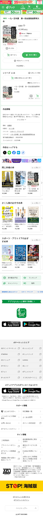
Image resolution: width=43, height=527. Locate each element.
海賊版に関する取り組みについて (8, 459)
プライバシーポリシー (8, 446)
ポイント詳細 (23, 36)
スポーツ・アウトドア (17, 131)
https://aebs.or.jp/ (20, 477)
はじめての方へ (8, 411)
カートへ (13, 55)
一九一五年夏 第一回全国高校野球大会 (27, 88)
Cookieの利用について (30, 452)
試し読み (11, 48)
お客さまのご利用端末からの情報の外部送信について (30, 459)
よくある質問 (27, 417)
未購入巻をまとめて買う (23, 78)
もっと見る (35, 167)
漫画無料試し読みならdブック (9, 291)
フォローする (24, 25)
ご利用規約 (5, 440)
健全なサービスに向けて (30, 446)
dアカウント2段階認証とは (8, 452)
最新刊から (36, 83)
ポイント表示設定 (29, 423)
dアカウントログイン (9, 429)
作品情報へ (20, 66)
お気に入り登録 (35, 73)
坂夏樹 (20, 25)
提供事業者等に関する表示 (30, 440)
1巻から (29, 83)
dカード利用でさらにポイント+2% (27, 39)
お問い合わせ (6, 423)
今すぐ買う (33, 55)
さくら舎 (11, 128)
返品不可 (20, 42)
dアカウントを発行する (21, 497)
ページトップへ (21, 508)
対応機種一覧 (27, 411)
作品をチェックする (23, 60)
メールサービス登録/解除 (8, 417)
